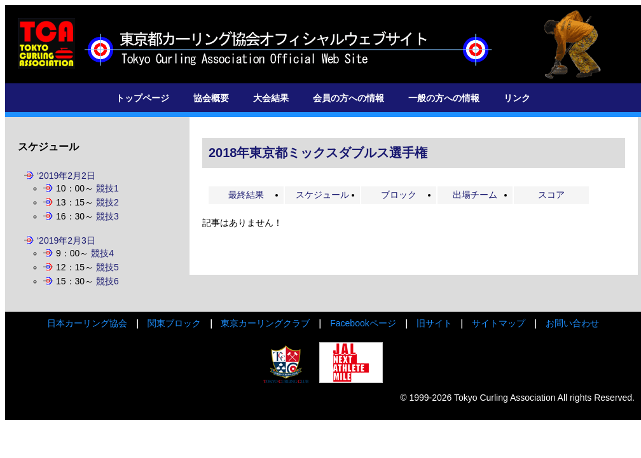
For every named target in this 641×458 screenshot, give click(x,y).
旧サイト (434, 323)
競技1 (107, 188)
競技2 (107, 202)
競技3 (107, 216)
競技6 (107, 281)
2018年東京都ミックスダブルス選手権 (318, 153)
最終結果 (246, 195)
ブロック (399, 195)
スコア (551, 195)
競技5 (107, 267)
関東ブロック (174, 323)
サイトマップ (498, 323)
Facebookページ (363, 323)
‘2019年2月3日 (66, 240)
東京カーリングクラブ (265, 323)
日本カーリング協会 (87, 323)
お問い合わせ (572, 323)
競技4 (102, 253)
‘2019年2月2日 (66, 175)
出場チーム (475, 195)
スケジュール (322, 195)
